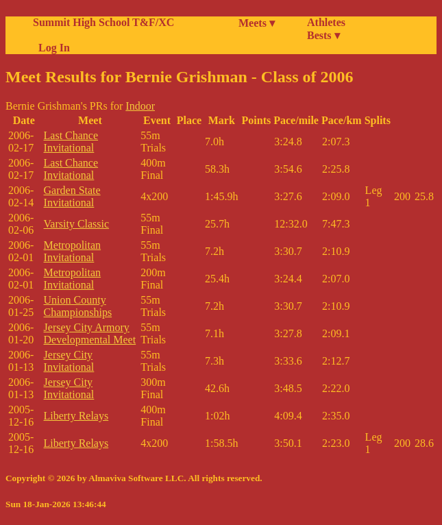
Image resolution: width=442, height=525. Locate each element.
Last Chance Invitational (71, 142)
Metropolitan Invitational (72, 251)
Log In (51, 47)
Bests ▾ (323, 35)
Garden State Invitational (72, 196)
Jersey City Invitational (69, 361)
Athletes (326, 22)
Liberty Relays (76, 416)
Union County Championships (78, 306)
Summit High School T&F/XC (103, 22)
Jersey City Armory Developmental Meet (90, 333)
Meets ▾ (256, 23)
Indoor (140, 106)
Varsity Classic (77, 224)
